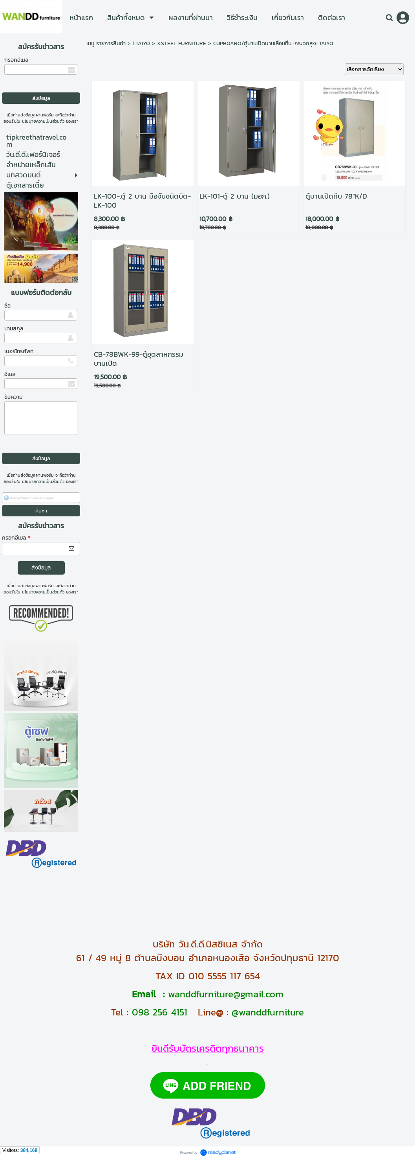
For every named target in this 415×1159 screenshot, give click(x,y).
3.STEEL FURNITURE (181, 43)
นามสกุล (13, 328)
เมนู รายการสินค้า (106, 43)
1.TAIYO (141, 43)
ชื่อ (7, 306)
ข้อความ (13, 397)
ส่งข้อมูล (41, 568)
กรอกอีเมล (16, 60)
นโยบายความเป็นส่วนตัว (43, 121)
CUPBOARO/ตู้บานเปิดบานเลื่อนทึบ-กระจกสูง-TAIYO (273, 43)
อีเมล (9, 374)
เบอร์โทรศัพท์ (18, 351)
